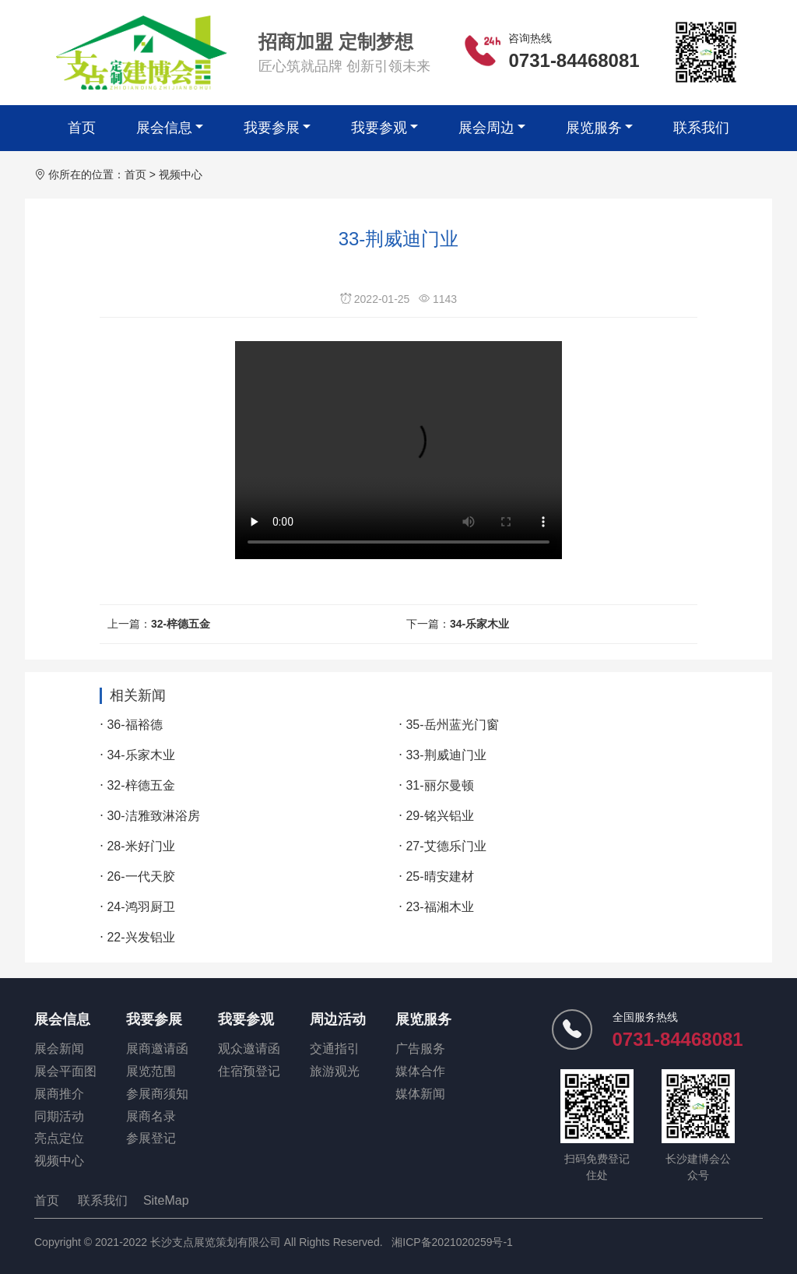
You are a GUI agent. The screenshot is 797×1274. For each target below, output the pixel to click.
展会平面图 (65, 1071)
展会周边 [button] (486, 127)
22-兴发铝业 (140, 937)
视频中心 (180, 174)
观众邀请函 (249, 1048)
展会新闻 (59, 1048)
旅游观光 (335, 1071)
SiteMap (166, 1200)
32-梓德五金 (180, 624)
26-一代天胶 (140, 876)
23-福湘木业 (439, 906)
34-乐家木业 (479, 624)
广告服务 (420, 1048)
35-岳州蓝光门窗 (452, 724)
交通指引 (335, 1048)
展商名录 (151, 1116)
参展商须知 (157, 1093)
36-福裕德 (134, 724)
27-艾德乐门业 (446, 846)
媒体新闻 (420, 1093)
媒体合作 (420, 1071)
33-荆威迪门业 (446, 755)
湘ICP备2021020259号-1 (452, 1242)
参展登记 (151, 1138)
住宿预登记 (249, 1071)
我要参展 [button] (272, 127)
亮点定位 (59, 1138)
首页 (82, 127)
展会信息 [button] (164, 127)
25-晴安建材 (439, 876)
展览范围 (151, 1071)
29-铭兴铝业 (439, 815)
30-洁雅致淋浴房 (153, 815)
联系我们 (701, 127)
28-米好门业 (140, 846)
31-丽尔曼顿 (439, 785)
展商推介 (59, 1093)
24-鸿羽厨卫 (140, 906)
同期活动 (59, 1116)
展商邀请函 (157, 1048)
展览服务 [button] (594, 127)
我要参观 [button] (379, 127)
